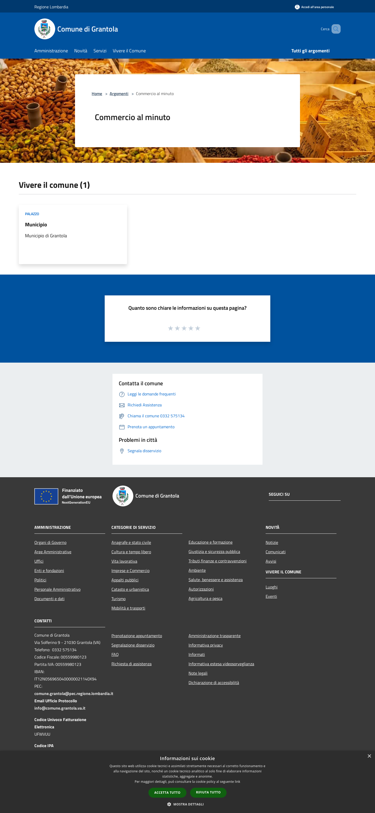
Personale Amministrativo (57, 589)
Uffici (38, 561)
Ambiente (197, 570)
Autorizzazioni (201, 589)
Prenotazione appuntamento (136, 635)
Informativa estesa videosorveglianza (221, 664)
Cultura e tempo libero (131, 552)
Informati (197, 654)
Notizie (272, 542)
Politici (40, 580)
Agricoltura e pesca (205, 598)
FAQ (115, 654)
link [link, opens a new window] (237, 781)
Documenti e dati (49, 598)
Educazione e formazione (211, 542)
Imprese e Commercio (130, 570)
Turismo (118, 598)
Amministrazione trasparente (215, 635)
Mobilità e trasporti (128, 608)
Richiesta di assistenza (131, 664)
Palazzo (32, 213)
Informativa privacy (206, 645)
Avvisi (271, 561)
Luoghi (272, 587)
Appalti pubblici (125, 580)
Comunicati (276, 552)
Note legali (198, 673)
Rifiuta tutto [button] (208, 792)
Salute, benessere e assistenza (216, 579)
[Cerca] (334, 29)
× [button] (369, 756)
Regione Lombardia (51, 7)
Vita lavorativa (124, 561)
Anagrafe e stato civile (131, 542)
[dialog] (187, 782)
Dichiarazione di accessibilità (214, 682)
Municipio (36, 224)
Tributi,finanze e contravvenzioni (218, 561)
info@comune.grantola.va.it (59, 708)
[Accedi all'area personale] (314, 7)
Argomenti (119, 93)
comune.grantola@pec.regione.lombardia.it (73, 693)
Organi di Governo (50, 542)
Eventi (271, 596)
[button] (187, 804)
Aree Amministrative (52, 552)
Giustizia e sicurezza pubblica (214, 551)
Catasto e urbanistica (130, 589)
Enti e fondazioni (49, 570)
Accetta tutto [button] (167, 792)
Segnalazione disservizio (132, 645)
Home (97, 93)
